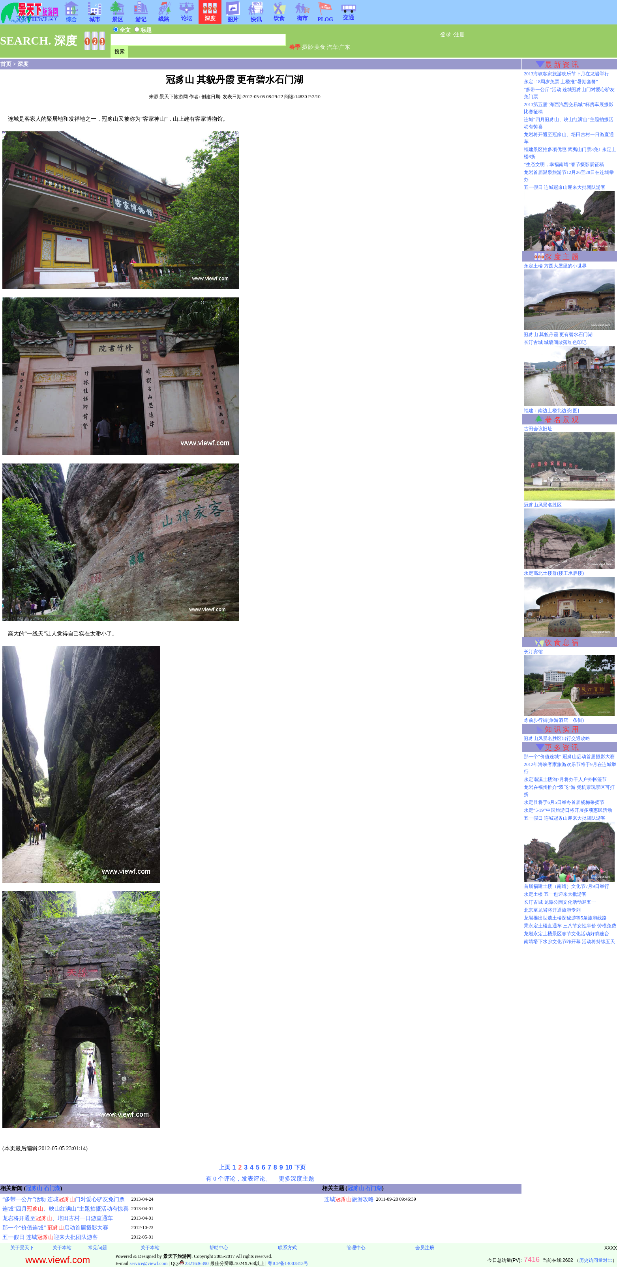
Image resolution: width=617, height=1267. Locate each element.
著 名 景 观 (562, 420)
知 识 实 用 (562, 729)
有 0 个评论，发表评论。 (238, 1178)
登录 (445, 34)
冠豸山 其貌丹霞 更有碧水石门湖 (558, 334)
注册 (459, 34)
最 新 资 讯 (562, 65)
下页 (300, 1167)
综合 (71, 16)
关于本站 (62, 1247)
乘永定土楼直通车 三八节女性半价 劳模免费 (570, 926)
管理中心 (356, 1247)
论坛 (187, 15)
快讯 (256, 16)
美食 (319, 47)
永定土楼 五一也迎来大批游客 (555, 894)
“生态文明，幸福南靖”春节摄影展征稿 (564, 164)
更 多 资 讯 (562, 747)
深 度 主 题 (562, 257)
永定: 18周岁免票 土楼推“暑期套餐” (561, 81)
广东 (344, 47)
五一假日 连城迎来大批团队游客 (50, 1237)
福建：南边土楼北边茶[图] (551, 410)
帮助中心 (218, 1247)
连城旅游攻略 (349, 1199)
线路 (164, 16)
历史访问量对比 (595, 1260)
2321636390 (194, 1263)
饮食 (279, 15)
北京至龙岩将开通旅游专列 (552, 910)
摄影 (307, 47)
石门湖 (52, 1188)
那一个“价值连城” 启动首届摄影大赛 (55, 1228)
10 (289, 1167)
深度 (22, 64)
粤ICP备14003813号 (288, 1263)
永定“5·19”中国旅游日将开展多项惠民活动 (568, 810)
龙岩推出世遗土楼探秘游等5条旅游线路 (565, 918)
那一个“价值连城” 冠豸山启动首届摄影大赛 (569, 756)
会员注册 (424, 1247)
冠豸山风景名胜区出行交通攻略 (557, 738)
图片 (233, 16)
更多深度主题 (296, 1178)
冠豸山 (34, 1188)
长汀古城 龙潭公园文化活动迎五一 (560, 902)
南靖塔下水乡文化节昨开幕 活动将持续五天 (569, 941)
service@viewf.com (148, 1263)
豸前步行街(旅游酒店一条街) (554, 720)
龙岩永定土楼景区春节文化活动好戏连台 (566, 933)
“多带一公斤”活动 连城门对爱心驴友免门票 (63, 1199)
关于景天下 (22, 1247)
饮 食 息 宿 (562, 643)
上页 (224, 1167)
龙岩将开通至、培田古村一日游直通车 (57, 1218)
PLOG (325, 17)
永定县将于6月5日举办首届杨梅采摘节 (564, 802)
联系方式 (287, 1247)
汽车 (332, 47)
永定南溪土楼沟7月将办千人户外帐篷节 (565, 779)
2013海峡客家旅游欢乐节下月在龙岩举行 (566, 74)
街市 (302, 15)
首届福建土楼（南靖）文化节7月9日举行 (566, 886)
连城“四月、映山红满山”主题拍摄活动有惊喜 (65, 1209)
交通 (348, 15)
